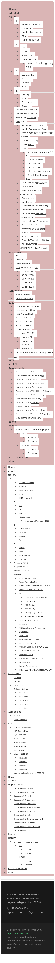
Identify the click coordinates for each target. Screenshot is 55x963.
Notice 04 (27, 348)
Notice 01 (27, 337)
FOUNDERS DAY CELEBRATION (29, 142)
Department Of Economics (31, 387)
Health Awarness (31, 32)
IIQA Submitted (24, 314)
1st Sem (32, 437)
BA (23, 433)
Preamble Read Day (33, 209)
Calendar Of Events (27, 267)
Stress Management (33, 125)
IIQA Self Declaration (27, 306)
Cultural (26, 28)
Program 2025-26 (26, 117)
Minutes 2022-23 (25, 333)
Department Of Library (28, 418)
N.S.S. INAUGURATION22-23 (39, 154)
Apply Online (23, 294)
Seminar (26, 79)
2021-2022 (27, 271)
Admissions (15, 290)
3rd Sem (32, 441)
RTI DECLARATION (17, 868)
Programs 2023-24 (26, 110)
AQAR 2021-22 (23, 318)
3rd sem (32, 453)
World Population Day (34, 129)
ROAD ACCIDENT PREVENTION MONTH (37, 134)
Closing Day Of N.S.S (39, 171)
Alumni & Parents (31, 24)
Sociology (27, 186)
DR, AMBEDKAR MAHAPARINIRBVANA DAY (33, 246)
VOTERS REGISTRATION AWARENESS (33, 215)
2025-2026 (28, 286)
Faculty (20, 259)
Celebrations (29, 59)
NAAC (11, 776)
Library (25, 94)
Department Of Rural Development (26, 404)
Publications (23, 263)
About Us (14, 12)
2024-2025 (28, 283)
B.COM (25, 445)
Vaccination (28, 75)
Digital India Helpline (17, 933)
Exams (11, 834)
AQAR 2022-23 (24, 321)
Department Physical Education (33, 414)
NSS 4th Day (34, 167)
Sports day (28, 198)
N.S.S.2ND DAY (35, 160)
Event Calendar (24, 298)
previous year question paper (32, 429)
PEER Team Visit (30, 40)
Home (11, 467)
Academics (15, 252)
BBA (24, 36)
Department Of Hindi (27, 379)
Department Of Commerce (31, 383)
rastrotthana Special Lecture (32, 230)
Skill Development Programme (31, 192)
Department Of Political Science (33, 391)
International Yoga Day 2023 (39, 65)
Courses (20, 256)
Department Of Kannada (30, 375)
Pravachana (29, 102)
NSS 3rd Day (34, 163)
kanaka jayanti (30, 236)
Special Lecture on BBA (36, 177)
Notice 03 (27, 345)
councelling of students (35, 221)
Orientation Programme (35, 206)
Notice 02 (27, 341)
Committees (23, 329)
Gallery (13, 16)
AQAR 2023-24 (24, 325)
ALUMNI (13, 364)
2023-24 (20, 121)
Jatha (25, 51)
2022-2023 (28, 275)
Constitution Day (31, 225)
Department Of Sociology (30, 395)
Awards (26, 106)
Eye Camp (27, 55)
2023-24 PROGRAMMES (34, 183)
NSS (24, 98)
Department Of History (28, 398)
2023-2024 (28, 279)
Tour (24, 86)
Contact (13, 461)
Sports (25, 82)
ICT (23, 47)
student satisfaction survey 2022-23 (33, 354)
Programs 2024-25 (26, 113)
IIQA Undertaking (25, 310)
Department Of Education (30, 410)
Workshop (27, 202)
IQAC (12, 302)
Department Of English (28, 372)
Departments (16, 368)
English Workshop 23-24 (35, 240)
